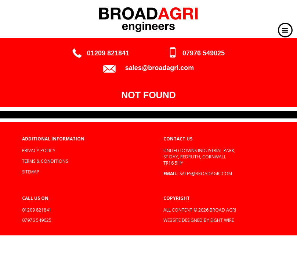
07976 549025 (203, 53)
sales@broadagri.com (159, 68)
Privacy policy (38, 150)
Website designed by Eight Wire (198, 220)
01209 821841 (108, 53)
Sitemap (30, 172)
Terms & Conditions (45, 161)
